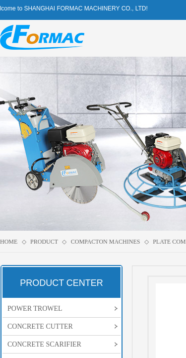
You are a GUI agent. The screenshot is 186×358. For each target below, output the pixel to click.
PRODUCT (44, 241)
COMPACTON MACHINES (105, 241)
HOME (8, 241)
